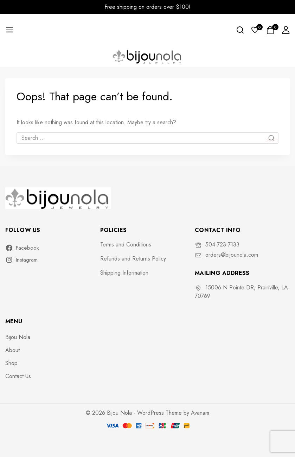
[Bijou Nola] (148, 56)
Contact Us (18, 376)
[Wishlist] (255, 29)
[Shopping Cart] (270, 30)
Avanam (200, 413)
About (12, 350)
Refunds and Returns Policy (133, 259)
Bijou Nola (17, 337)
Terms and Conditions (125, 244)
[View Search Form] (240, 30)
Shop (11, 363)
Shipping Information (124, 273)
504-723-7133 (222, 244)
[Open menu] (9, 30)
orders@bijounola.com (231, 255)
